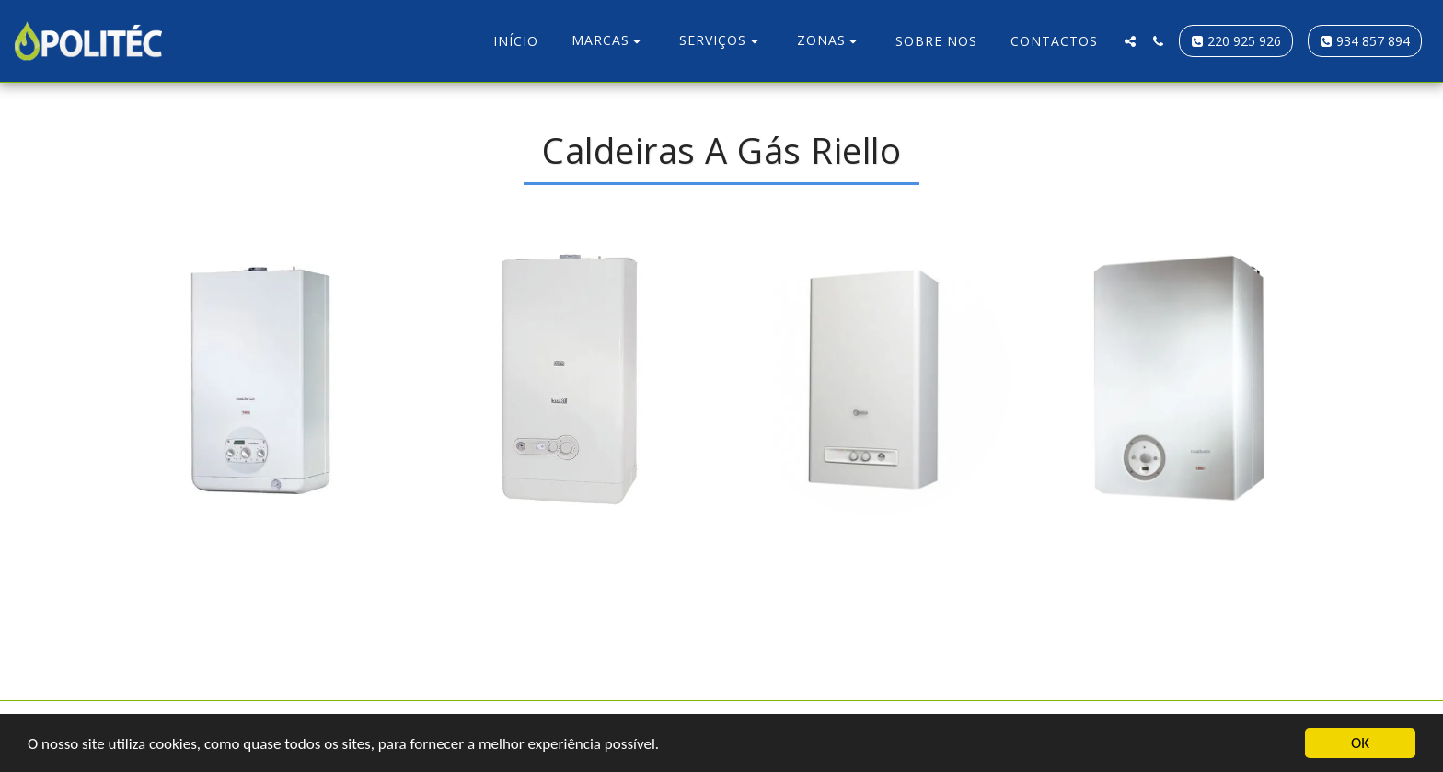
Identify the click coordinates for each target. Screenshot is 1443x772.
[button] (609, 41)
